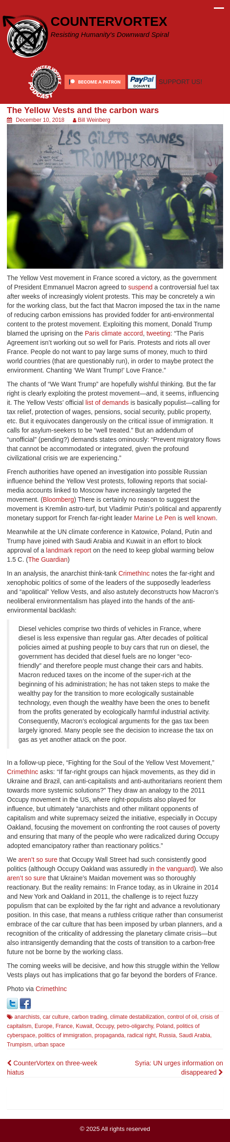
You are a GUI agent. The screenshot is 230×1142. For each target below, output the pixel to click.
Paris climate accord (114, 333)
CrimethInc (134, 573)
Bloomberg (58, 499)
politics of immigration (64, 1035)
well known (199, 518)
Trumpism (19, 1044)
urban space (50, 1044)
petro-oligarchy (135, 1026)
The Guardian (48, 559)
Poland (164, 1026)
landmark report (68, 550)
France (63, 1026)
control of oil (182, 1017)
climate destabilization (137, 1017)
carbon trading (89, 1017)
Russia (167, 1035)
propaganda (109, 1035)
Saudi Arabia (194, 1035)
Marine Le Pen (155, 518)
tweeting (159, 333)
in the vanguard (171, 868)
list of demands (107, 402)
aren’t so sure (38, 859)
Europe (44, 1026)
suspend (140, 287)
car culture (56, 1017)
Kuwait (84, 1026)
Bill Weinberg (94, 120)
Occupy (104, 1026)
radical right (141, 1035)
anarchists (27, 1017)
